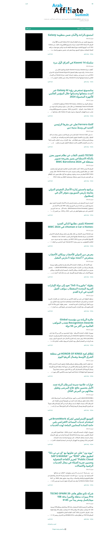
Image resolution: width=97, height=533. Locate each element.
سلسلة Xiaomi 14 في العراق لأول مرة (62, 62)
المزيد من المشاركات (41, 524)
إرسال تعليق (75, 54)
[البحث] (16, 4)
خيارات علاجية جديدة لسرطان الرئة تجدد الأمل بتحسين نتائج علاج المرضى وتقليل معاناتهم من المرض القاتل (62, 388)
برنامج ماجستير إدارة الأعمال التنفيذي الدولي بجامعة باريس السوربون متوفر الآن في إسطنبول (60, 193)
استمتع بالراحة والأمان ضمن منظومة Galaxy (59, 35)
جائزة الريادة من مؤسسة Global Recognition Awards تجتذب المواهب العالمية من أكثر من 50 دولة (62, 323)
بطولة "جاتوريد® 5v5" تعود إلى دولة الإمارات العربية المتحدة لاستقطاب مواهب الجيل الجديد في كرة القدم (59, 288)
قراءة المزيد (39, 54)
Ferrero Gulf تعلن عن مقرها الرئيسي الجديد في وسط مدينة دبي (62, 126)
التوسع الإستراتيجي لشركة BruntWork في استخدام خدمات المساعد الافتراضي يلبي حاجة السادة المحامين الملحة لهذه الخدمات (60, 422)
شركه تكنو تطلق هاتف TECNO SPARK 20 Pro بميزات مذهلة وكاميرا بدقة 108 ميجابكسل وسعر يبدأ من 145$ (60, 497)
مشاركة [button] (80, 54)
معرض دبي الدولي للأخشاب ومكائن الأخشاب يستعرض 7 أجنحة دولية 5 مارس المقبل (60, 256)
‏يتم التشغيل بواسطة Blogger (48, 529)
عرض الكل (17, 28)
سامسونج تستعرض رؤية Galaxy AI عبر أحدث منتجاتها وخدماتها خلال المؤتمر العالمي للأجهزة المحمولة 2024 (60, 93)
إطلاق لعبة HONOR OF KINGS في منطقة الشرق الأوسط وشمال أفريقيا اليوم (60, 355)
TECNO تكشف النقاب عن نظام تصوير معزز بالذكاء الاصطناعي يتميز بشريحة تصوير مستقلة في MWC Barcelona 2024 (60, 158)
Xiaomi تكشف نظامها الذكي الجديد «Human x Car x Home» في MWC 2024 (59, 225)
